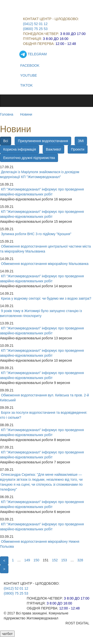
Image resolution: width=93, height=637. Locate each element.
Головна (6, 114)
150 (36, 560)
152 (55, 560)
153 (64, 560)
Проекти (77, 149)
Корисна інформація (19, 149)
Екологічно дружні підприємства (29, 158)
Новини (26, 114)
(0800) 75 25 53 (35, 29)
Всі (5, 141)
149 (27, 560)
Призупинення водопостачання (43, 141)
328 (80, 560)
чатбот (7, 634)
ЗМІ (81, 141)
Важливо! (53, 149)
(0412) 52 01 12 (35, 24)
